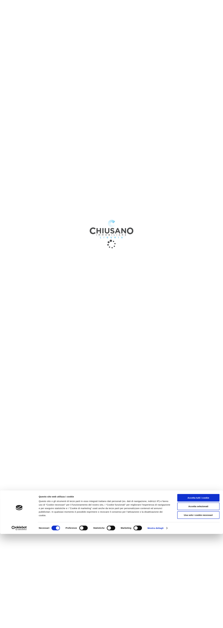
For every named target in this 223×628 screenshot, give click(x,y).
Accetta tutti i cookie (198, 592)
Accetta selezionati (198, 600)
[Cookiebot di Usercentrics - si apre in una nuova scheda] (19, 622)
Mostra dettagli (155, 622)
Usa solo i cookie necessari (198, 609)
